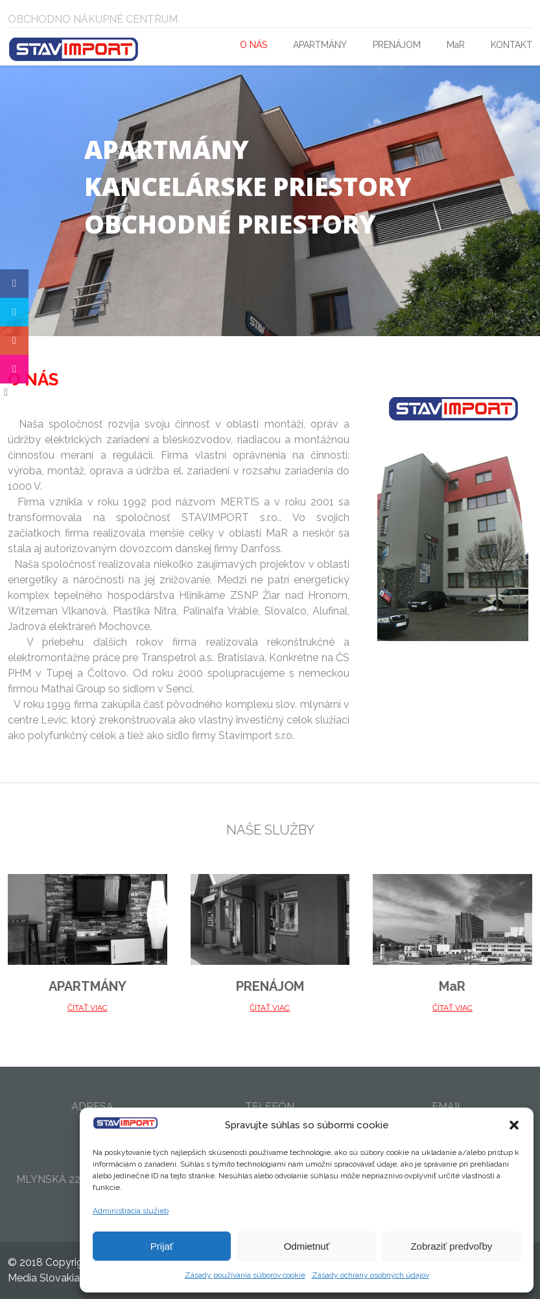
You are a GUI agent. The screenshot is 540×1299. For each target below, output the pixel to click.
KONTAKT (511, 45)
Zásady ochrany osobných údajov (370, 1275)
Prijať (162, 1246)
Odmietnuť (307, 1246)
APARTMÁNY (320, 45)
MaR (456, 45)
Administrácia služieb (131, 1210)
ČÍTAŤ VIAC (87, 1007)
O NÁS (253, 45)
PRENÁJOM (397, 45)
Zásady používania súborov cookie (245, 1275)
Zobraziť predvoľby (451, 1246)
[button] (514, 1125)
